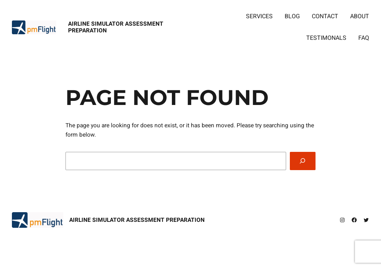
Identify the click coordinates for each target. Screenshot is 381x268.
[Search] (303, 161)
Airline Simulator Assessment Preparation (115, 27)
